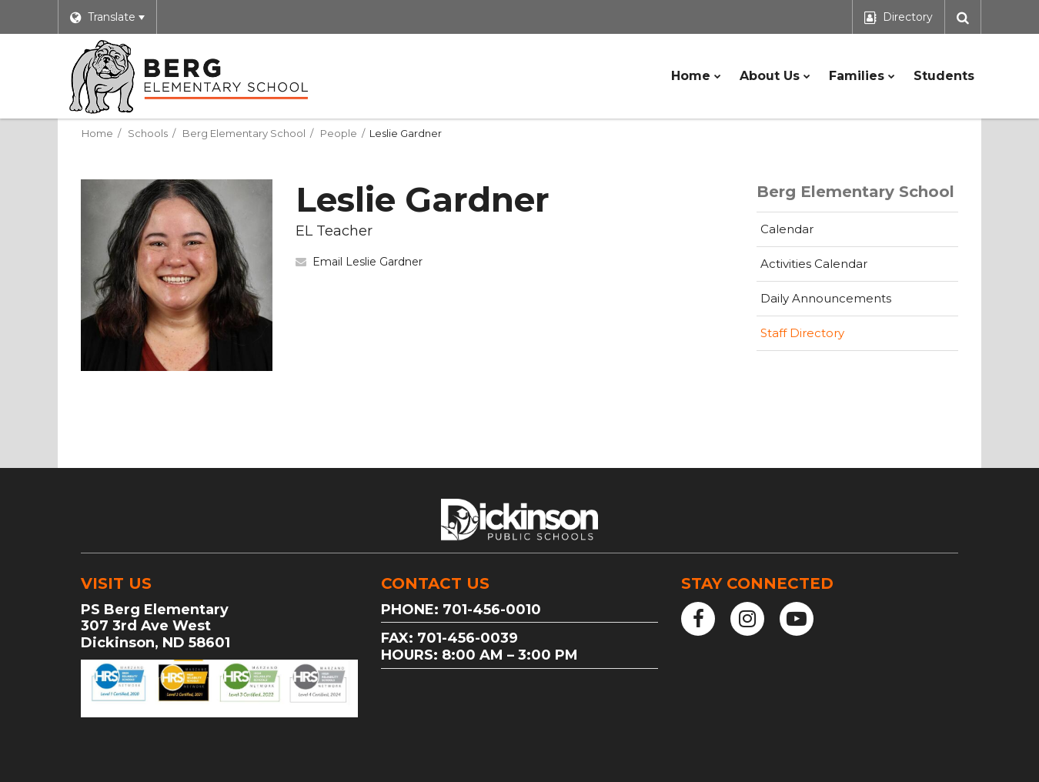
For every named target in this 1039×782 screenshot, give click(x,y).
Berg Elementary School (244, 133)
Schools (148, 133)
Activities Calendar (838, 268)
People (338, 133)
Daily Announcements (825, 298)
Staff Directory (802, 333)
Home (97, 133)
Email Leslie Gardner (367, 262)
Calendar (786, 229)
